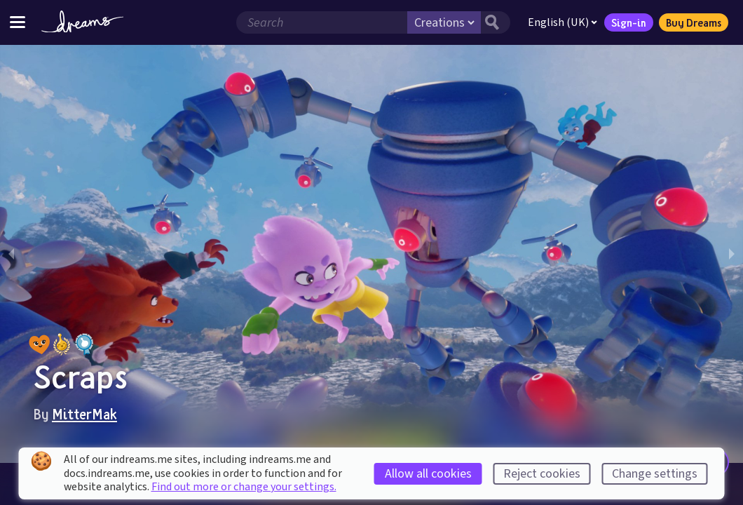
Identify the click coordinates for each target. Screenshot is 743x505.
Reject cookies (541, 474)
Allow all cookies (428, 474)
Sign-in (628, 22)
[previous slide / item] (11, 254)
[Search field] (321, 22)
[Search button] (495, 22)
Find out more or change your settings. (243, 486)
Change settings (654, 474)
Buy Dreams (693, 22)
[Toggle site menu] (17, 22)
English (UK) (562, 22)
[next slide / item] (732, 254)
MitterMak (84, 414)
